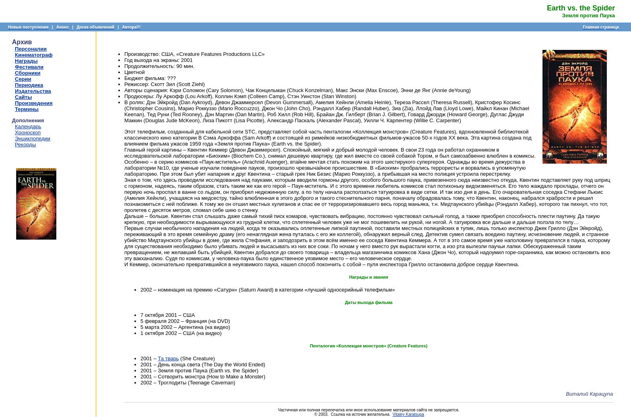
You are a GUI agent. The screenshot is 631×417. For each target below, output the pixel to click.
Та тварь (168, 358)
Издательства (33, 91)
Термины (27, 109)
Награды (26, 61)
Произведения (34, 103)
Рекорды (25, 145)
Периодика (29, 85)
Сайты (23, 97)
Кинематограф (34, 55)
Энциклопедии (32, 139)
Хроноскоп (28, 132)
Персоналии (31, 49)
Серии (23, 79)
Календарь (28, 126)
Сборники (27, 73)
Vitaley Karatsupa (408, 414)
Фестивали (29, 67)
